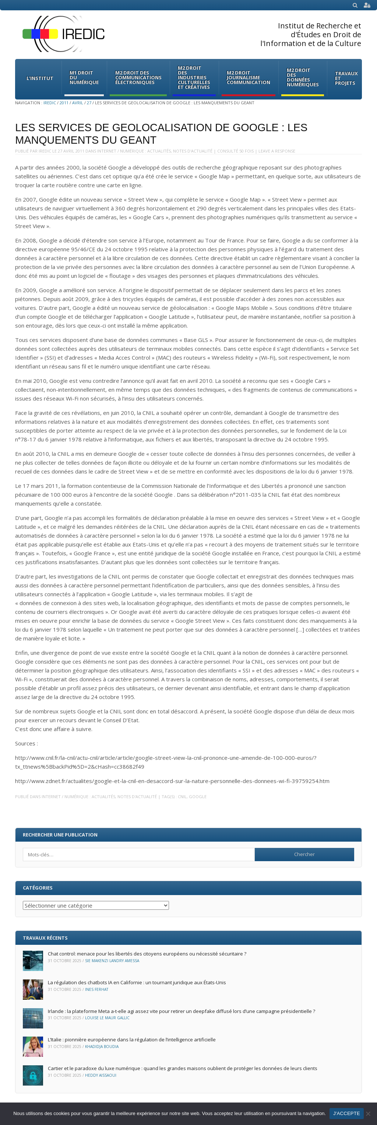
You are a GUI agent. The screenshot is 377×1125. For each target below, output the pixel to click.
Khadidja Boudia (102, 1046)
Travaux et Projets (346, 78)
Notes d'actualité (192, 151)
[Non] (367, 1113)
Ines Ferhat (96, 989)
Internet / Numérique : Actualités (134, 151)
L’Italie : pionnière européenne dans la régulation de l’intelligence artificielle (132, 1039)
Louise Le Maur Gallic (107, 1017)
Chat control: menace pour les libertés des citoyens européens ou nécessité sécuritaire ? (147, 953)
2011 (64, 102)
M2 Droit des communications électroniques (138, 77)
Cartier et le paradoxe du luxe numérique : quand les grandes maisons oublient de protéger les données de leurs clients (182, 1068)
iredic (45, 151)
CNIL (182, 796)
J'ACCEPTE (346, 1113)
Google (198, 796)
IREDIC (49, 102)
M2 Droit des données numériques (303, 77)
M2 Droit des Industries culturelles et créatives (194, 77)
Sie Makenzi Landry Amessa (112, 960)
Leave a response (276, 151)
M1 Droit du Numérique (84, 77)
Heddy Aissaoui (100, 1075)
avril (77, 102)
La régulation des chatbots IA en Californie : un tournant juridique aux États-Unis (137, 982)
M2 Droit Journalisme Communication (248, 77)
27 (89, 102)
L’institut (40, 78)
